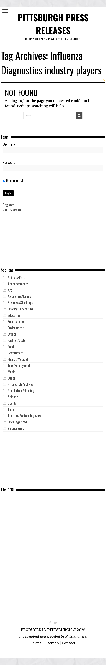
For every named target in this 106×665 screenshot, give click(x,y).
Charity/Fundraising (20, 308)
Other (11, 378)
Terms (36, 643)
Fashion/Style (16, 340)
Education (14, 315)
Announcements (18, 283)
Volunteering (16, 428)
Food (11, 346)
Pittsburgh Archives (20, 384)
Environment (16, 327)
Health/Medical (18, 359)
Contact (68, 643)
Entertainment (17, 321)
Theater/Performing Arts (24, 415)
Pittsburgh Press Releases (53, 24)
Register (8, 204)
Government (16, 352)
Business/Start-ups (20, 302)
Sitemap (51, 643)
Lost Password (12, 209)
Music (11, 371)
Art (10, 290)
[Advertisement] (53, 242)
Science (13, 396)
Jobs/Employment (19, 365)
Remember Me (13, 180)
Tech (11, 409)
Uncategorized (17, 421)
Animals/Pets (16, 277)
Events (12, 334)
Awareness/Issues (19, 296)
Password (9, 162)
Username (9, 144)
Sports (12, 403)
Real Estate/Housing (21, 390)
